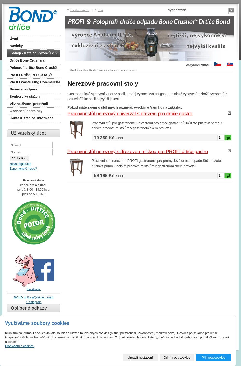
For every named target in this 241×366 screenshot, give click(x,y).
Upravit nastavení (140, 357)
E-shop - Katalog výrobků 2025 (34, 53)
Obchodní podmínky (26, 111)
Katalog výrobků (98, 70)
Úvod (14, 39)
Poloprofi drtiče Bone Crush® (33, 67)
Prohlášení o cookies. (19, 346)
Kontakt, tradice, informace (32, 118)
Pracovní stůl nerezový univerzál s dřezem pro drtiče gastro (129, 113)
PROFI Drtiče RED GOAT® (31, 75)
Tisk (100, 10)
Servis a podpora (23, 89)
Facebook (34, 289)
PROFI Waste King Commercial (35, 82)
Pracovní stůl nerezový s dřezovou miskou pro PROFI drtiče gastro (137, 151)
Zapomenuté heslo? (23, 168)
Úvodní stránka (78, 70)
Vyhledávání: (177, 10)
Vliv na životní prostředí (29, 104)
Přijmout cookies (213, 357)
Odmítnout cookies (177, 357)
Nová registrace (20, 164)
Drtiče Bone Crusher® (27, 60)
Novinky (16, 46)
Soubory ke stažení (25, 96)
